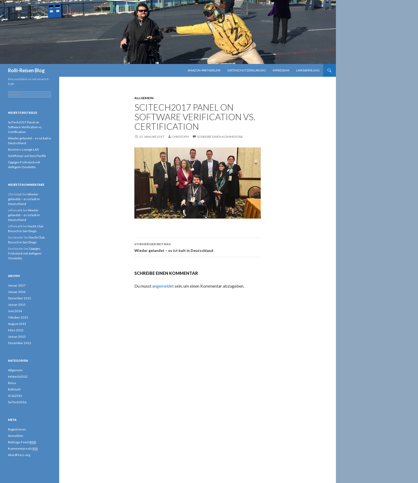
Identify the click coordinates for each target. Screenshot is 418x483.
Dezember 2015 (19, 298)
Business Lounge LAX (23, 149)
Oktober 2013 (18, 317)
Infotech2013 (17, 377)
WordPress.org (19, 455)
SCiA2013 (15, 396)
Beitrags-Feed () (22, 442)
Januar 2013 (17, 337)
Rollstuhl (14, 389)
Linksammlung (308, 70)
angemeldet (163, 285)
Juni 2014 (15, 311)
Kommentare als (23, 448)
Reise (12, 383)
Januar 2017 (17, 285)
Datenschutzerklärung (246, 70)
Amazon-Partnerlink (204, 70)
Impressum (281, 70)
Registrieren (17, 429)
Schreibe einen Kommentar (220, 137)
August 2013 (17, 324)
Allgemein (144, 98)
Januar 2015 (17, 305)
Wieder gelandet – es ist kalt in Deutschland (197, 247)
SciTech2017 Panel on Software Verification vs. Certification (25, 127)
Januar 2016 (17, 292)
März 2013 (15, 330)
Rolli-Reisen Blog (26, 70)
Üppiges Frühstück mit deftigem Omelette (25, 253)
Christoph (180, 137)
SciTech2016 (17, 402)
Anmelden (15, 436)
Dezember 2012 (19, 343)
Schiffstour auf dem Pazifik (27, 156)
